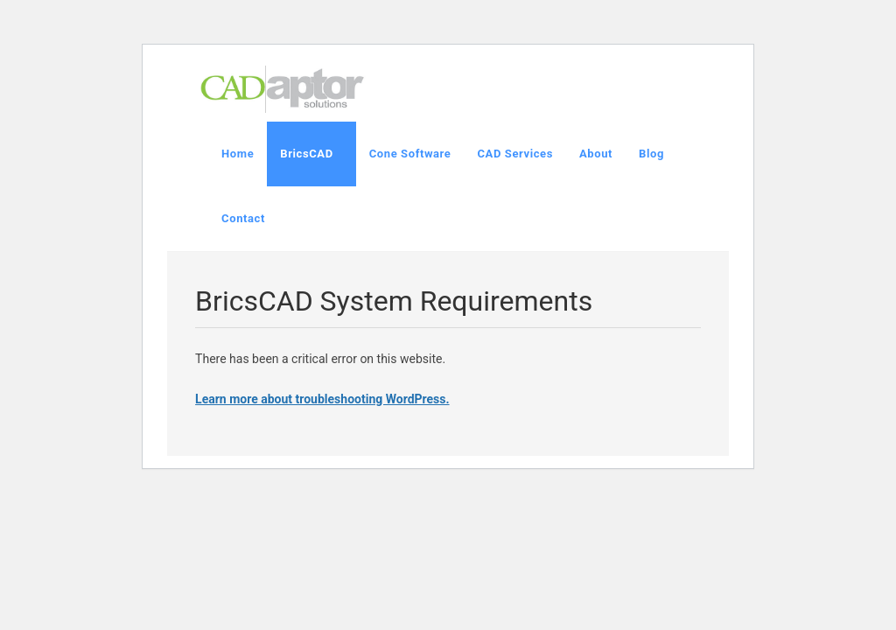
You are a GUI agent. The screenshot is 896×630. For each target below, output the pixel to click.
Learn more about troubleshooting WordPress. (322, 399)
